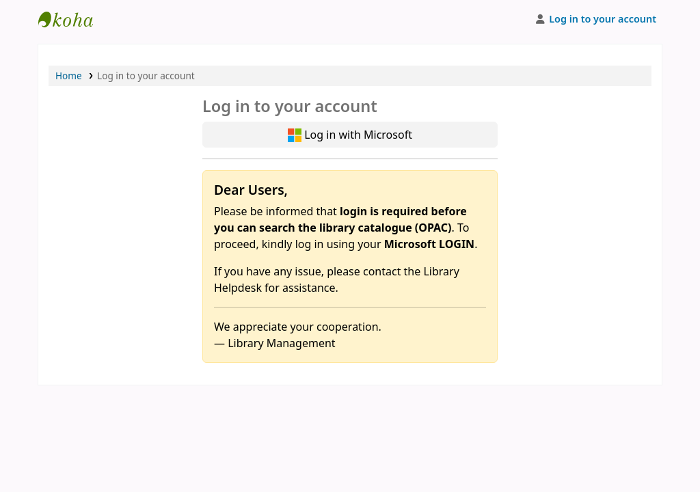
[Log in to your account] (595, 19)
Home (68, 75)
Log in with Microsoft (350, 135)
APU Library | (72, 19)
